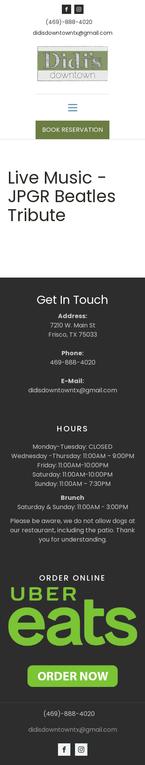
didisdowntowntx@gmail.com (73, 33)
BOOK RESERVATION (72, 129)
